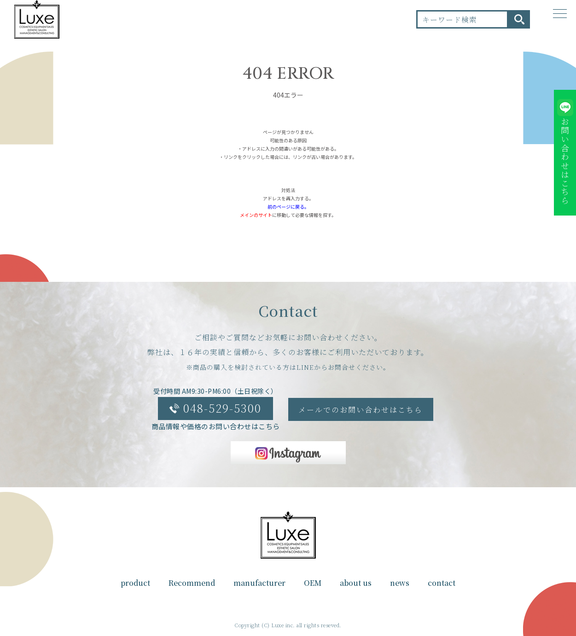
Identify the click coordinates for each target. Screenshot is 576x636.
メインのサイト (256, 214)
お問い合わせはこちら (565, 161)
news (399, 583)
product (135, 583)
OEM (312, 583)
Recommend (192, 583)
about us (356, 583)
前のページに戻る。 (288, 206)
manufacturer (259, 583)
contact (441, 583)
